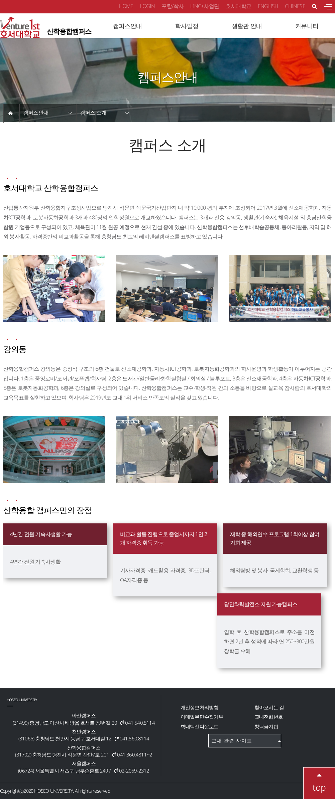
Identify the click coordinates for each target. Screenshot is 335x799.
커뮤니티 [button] (306, 26)
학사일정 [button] (186, 26)
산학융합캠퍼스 (45, 28)
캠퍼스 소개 (93, 112)
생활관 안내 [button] (247, 26)
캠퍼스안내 (35, 112)
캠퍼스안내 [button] (127, 26)
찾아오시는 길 (269, 707)
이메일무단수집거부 (202, 716)
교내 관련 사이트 (246, 740)
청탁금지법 (266, 726)
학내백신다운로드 (200, 726)
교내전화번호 (268, 716)
